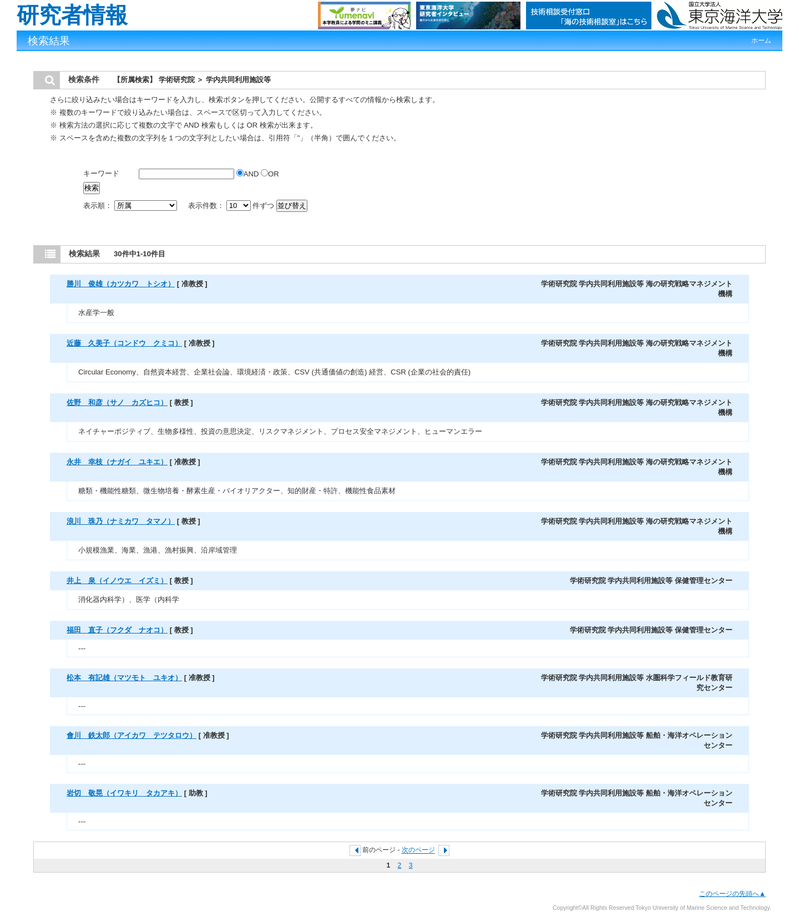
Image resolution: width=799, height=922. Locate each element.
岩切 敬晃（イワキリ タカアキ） (124, 793)
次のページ (418, 850)
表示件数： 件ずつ (232, 205)
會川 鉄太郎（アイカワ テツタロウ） (131, 735)
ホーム (761, 40)
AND (248, 174)
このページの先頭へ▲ (732, 894)
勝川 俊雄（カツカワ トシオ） (121, 284)
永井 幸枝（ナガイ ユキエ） (117, 462)
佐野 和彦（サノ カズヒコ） (117, 402)
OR (270, 174)
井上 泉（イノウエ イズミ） (117, 580)
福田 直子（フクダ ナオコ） (117, 630)
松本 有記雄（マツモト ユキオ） (124, 677)
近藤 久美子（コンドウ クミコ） (124, 343)
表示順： (131, 205)
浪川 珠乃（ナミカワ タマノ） (121, 521)
